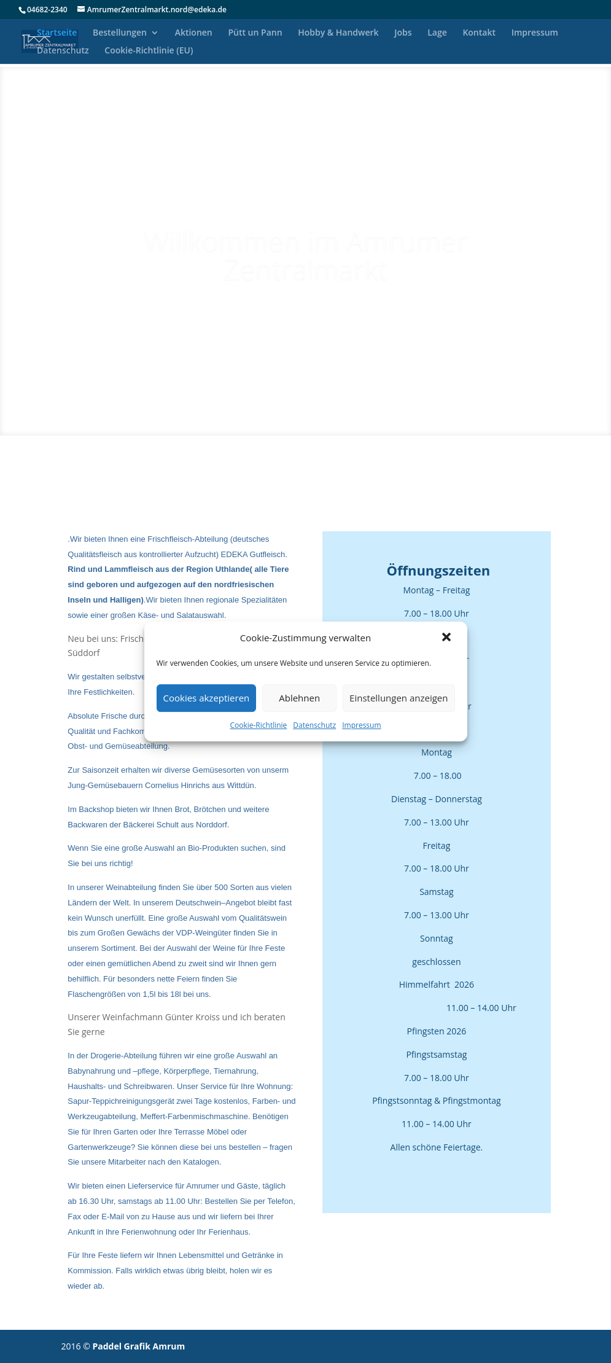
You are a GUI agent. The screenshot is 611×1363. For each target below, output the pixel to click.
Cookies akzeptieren (206, 698)
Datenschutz (314, 725)
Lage (437, 33)
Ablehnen (299, 698)
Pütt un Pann (255, 33)
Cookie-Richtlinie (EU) (148, 51)
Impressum (361, 725)
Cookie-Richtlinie (258, 725)
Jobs (402, 33)
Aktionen (193, 33)
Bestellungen (120, 33)
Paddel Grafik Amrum (138, 1346)
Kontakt (479, 33)
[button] (447, 638)
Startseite (57, 33)
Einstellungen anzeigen (398, 698)
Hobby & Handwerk (338, 33)
